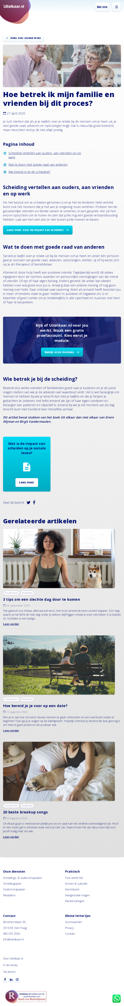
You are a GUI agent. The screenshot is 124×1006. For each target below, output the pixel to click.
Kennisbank (72, 889)
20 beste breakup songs (25, 812)
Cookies (70, 933)
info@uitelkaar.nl (13, 939)
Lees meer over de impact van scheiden (35, 230)
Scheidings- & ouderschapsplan (22, 878)
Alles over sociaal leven (25, 38)
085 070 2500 (11, 933)
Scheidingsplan (12, 883)
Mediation (9, 895)
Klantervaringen (74, 901)
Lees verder (11, 624)
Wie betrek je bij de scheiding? (29, 172)
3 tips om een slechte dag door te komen (41, 599)
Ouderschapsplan (14, 889)
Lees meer (26, 482)
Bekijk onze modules (59, 352)
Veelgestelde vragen (77, 895)
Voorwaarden (73, 922)
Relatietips (27, 592)
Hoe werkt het (74, 878)
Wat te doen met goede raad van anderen (38, 164)
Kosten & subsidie (76, 883)
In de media (10, 965)
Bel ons (102, 7)
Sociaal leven (11, 592)
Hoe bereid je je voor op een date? (35, 705)
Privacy (69, 928)
